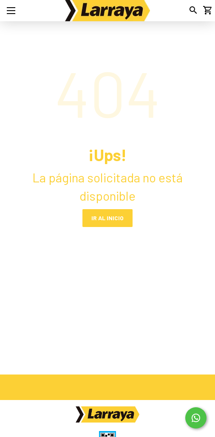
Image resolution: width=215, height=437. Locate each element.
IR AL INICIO (107, 217)
